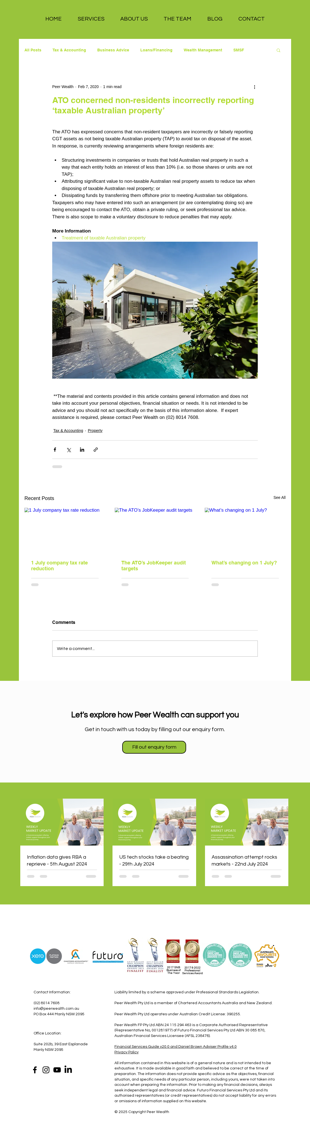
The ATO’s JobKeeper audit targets (153, 565)
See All (279, 497)
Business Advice (113, 50)
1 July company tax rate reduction (59, 565)
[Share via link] (95, 449)
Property (95, 430)
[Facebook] (34, 1069)
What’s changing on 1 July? (244, 563)
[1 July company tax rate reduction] (64, 530)
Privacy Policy (126, 1052)
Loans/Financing (156, 50)
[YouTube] (57, 1069)
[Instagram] (46, 1069)
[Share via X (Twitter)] (68, 449)
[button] (91, 19)
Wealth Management (203, 50)
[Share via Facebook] (55, 449)
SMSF (238, 50)
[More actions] (254, 86)
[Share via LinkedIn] (82, 449)
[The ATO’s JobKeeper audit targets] (155, 530)
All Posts (32, 50)
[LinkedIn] (68, 1069)
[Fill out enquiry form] (154, 747)
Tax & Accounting (69, 50)
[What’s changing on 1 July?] (245, 530)
